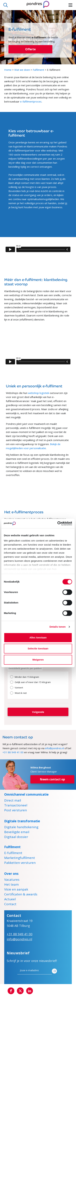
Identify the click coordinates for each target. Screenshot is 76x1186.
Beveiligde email (16, 832)
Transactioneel (15, 805)
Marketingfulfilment (19, 858)
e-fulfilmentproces (31, 101)
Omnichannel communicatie (26, 794)
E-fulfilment (13, 853)
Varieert (19, 687)
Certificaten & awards (20, 894)
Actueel (10, 899)
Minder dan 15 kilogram (27, 676)
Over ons (11, 873)
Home (7, 69)
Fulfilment (38, 69)
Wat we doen (22, 69)
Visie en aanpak (16, 890)
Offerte (30, 49)
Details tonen (57, 626)
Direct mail (12, 801)
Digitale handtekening (21, 827)
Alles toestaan (38, 637)
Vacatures (11, 880)
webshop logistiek (38, 393)
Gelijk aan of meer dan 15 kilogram (33, 682)
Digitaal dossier (16, 837)
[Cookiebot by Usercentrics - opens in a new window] (57, 523)
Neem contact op (52, 779)
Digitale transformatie (22, 821)
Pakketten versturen (20, 863)
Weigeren (38, 659)
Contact (10, 904)
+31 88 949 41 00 (13, 752)
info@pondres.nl (54, 748)
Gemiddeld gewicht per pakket (25, 668)
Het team (11, 885)
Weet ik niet (21, 692)
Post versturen (15, 810)
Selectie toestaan (38, 648)
